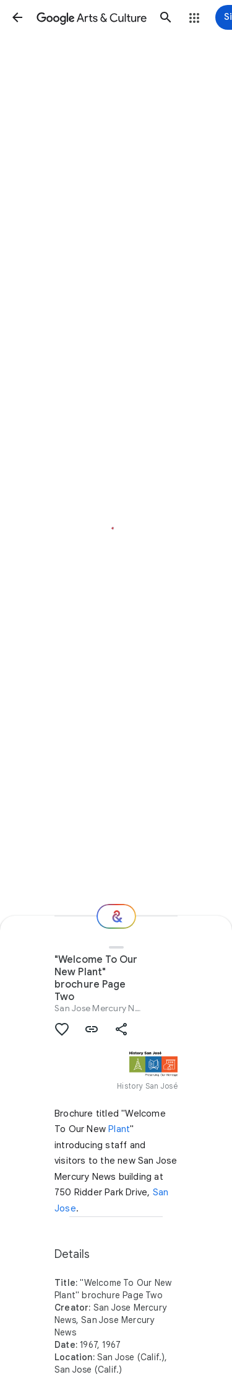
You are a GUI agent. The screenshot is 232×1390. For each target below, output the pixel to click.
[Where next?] (116, 916)
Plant (119, 1129)
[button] (17, 17)
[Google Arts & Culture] (91, 17)
